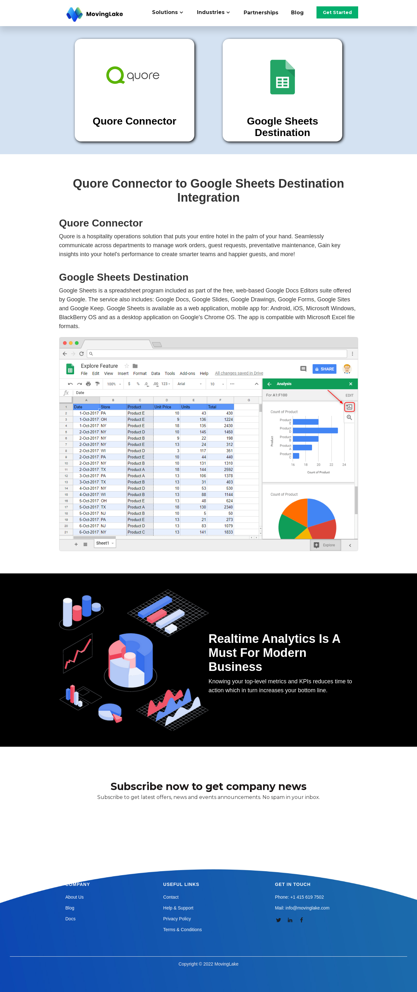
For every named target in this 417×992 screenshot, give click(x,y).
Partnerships (261, 13)
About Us (75, 897)
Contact (170, 897)
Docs (71, 918)
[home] (95, 14)
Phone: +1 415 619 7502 (299, 897)
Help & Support (178, 907)
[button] (171, 12)
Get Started (337, 12)
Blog (297, 13)
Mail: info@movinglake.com (302, 907)
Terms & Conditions (182, 929)
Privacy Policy (177, 918)
